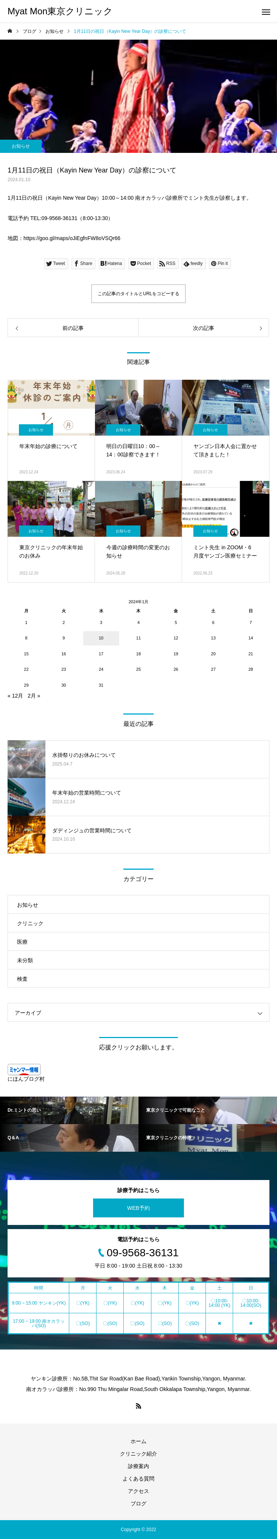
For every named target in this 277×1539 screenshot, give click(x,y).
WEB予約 (138, 1208)
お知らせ (21, 146)
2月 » (34, 696)
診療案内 (138, 1466)
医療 (22, 942)
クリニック (30, 923)
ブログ (138, 1503)
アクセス (138, 1491)
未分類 (25, 960)
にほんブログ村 (26, 1079)
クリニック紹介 (138, 1454)
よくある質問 (138, 1479)
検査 (22, 979)
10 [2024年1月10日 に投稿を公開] (101, 638)
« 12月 (15, 696)
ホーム (138, 1441)
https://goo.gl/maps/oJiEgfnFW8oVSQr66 (71, 238)
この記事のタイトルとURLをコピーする (138, 293)
